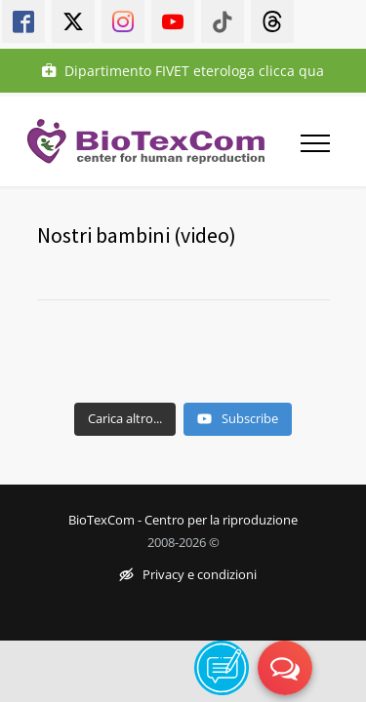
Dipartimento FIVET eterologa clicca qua (183, 70)
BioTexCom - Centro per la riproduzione (183, 520)
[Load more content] (125, 419)
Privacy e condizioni (188, 575)
